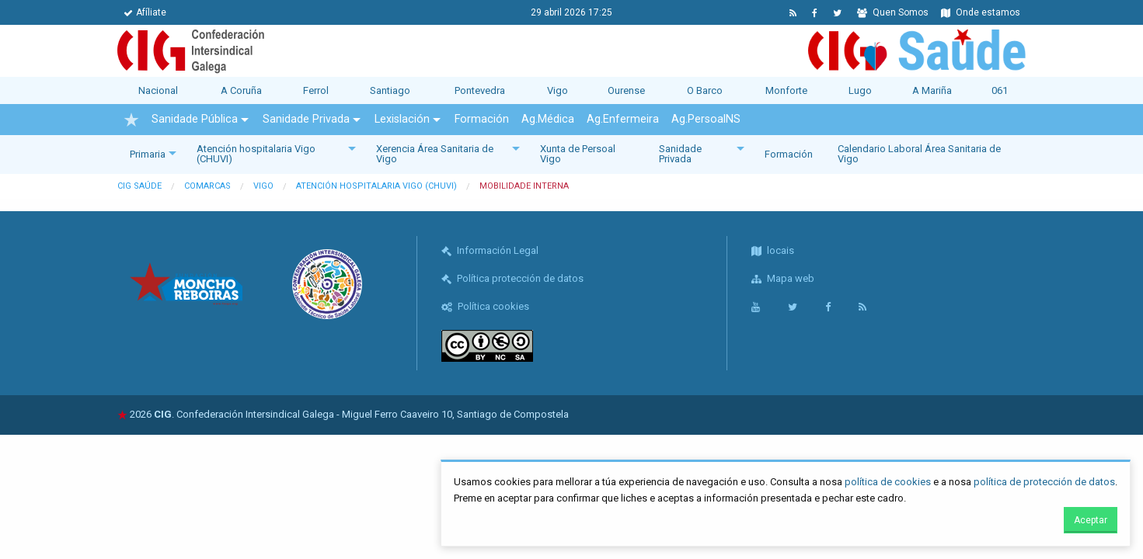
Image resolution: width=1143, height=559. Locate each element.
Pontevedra (480, 90)
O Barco (705, 90)
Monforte (786, 90)
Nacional (158, 90)
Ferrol (316, 90)
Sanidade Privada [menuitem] (306, 119)
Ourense (626, 90)
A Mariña (932, 90)
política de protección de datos (1044, 482)
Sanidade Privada (680, 154)
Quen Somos (893, 12)
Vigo (557, 90)
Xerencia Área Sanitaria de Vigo (434, 154)
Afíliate (145, 12)
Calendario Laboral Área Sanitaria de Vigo (919, 154)
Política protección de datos (512, 278)
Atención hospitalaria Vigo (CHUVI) (256, 154)
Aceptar (1090, 520)
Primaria (148, 154)
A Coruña (241, 90)
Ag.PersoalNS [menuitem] (706, 119)
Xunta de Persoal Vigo (577, 154)
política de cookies (888, 482)
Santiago (390, 90)
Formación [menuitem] (482, 119)
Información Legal (489, 250)
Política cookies (485, 306)
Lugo (860, 90)
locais (772, 250)
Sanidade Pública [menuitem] (195, 119)
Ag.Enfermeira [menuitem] (623, 119)
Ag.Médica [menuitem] (547, 119)
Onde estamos (980, 12)
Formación (789, 154)
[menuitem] (131, 119)
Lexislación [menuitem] (402, 119)
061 (999, 90)
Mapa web (782, 278)
